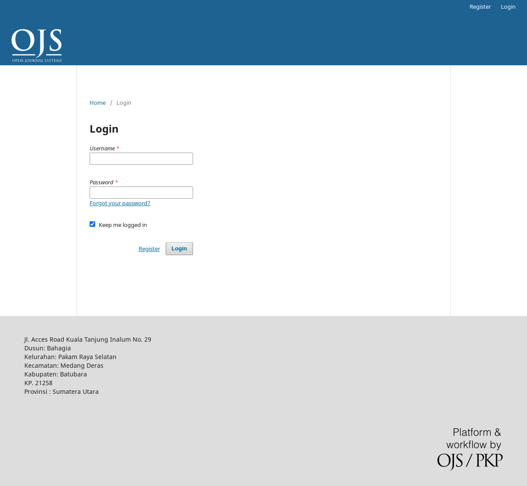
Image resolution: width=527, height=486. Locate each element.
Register (480, 6)
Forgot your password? (120, 203)
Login (508, 6)
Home (98, 103)
